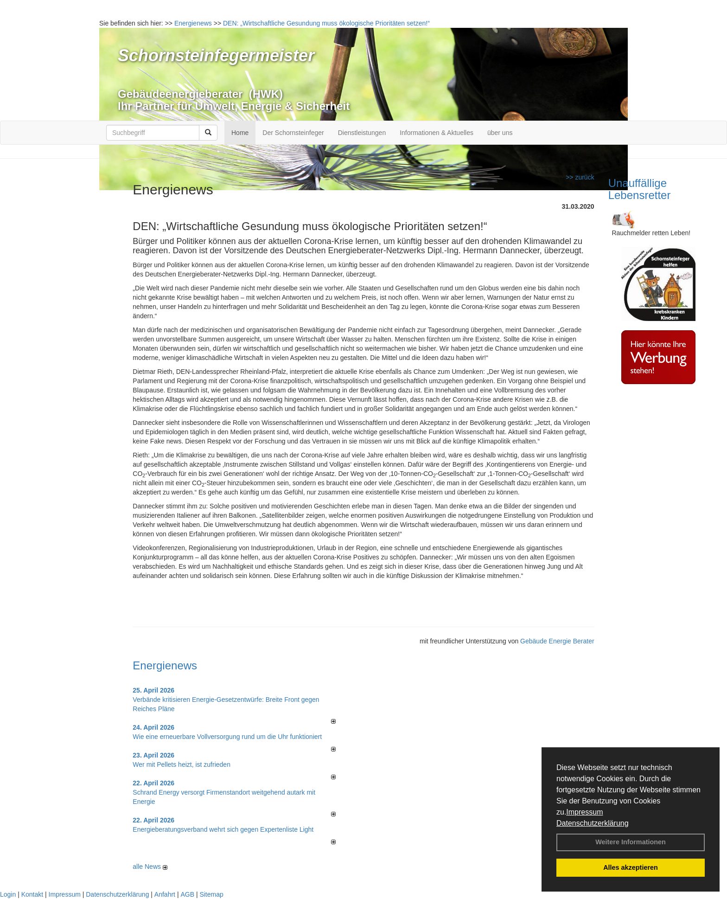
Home (240, 132)
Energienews (165, 665)
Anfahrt (164, 894)
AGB (187, 894)
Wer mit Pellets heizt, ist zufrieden (181, 764)
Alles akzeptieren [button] (630, 867)
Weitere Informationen (630, 842)
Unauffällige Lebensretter (639, 189)
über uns (499, 132)
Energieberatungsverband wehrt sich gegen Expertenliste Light (223, 829)
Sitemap (211, 894)
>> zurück (580, 177)
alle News (150, 866)
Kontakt (32, 894)
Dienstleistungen (362, 132)
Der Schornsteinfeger (293, 132)
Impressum (584, 812)
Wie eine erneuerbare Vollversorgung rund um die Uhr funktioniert (227, 736)
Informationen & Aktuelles (436, 132)
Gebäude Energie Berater (557, 641)
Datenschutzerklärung (592, 823)
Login (8, 894)
